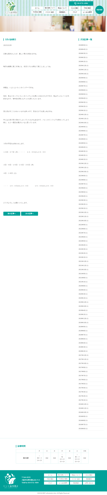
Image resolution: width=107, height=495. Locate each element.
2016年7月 (82, 425)
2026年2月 (82, 57)
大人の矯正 (74, 8)
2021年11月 (82, 265)
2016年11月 (82, 408)
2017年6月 (82, 380)
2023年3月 (82, 200)
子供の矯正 (87, 8)
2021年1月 (82, 282)
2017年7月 (82, 376)
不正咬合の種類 (37, 12)
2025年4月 (82, 98)
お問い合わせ (89, 483)
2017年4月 (82, 388)
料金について (62, 8)
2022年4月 (82, 245)
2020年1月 (82, 298)
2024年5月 (82, 143)
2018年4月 (82, 343)
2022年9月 (82, 225)
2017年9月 (82, 367)
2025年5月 (82, 94)
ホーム (37, 8)
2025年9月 (82, 78)
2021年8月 (82, 278)
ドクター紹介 (49, 12)
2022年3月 (82, 249)
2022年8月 (82, 229)
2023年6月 (82, 188)
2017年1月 (82, 400)
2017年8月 (82, 372)
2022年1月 (82, 257)
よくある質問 (87, 12)
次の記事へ (29, 213)
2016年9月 (82, 416)
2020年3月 (82, 294)
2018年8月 (82, 331)
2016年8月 (82, 420)
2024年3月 (82, 151)
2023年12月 (82, 163)
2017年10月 (82, 363)
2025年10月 (82, 74)
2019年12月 (82, 302)
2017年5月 (82, 384)
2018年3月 (82, 347)
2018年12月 (82, 318)
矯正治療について (50, 8)
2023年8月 (82, 180)
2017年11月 (82, 359)
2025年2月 (82, 106)
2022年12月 (82, 212)
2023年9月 (82, 176)
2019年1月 (82, 314)
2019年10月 (82, 306)
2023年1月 (82, 208)
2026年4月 (82, 49)
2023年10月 (82, 172)
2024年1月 (82, 159)
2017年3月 (82, 392)
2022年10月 (82, 221)
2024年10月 (82, 123)
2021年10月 (82, 270)
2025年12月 (82, 66)
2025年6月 (82, 90)
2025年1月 (82, 110)
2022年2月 (82, 253)
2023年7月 (82, 184)
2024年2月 (82, 155)
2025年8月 (82, 82)
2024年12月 (82, 115)
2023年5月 (82, 192)
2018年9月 (82, 327)
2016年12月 (82, 404)
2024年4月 (82, 147)
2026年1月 (82, 62)
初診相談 (99, 10)
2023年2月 (82, 204)
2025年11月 (82, 70)
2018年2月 (82, 351)
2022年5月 (82, 241)
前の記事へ (12, 213)
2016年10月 (82, 412)
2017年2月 (82, 396)
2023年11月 (82, 168)
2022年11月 (82, 216)
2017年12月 (82, 355)
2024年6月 (82, 139)
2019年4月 (82, 310)
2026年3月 (82, 53)
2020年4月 (82, 290)
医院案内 (62, 12)
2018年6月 (82, 339)
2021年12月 (82, 261)
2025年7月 (82, 86)
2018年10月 (82, 323)
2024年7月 (82, 135)
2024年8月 (82, 131)
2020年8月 (82, 286)
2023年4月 (82, 196)
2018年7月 (82, 335)
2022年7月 (82, 233)
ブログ (75, 12)
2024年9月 (82, 127)
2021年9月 (82, 274)
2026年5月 (82, 45)
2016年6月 (82, 429)
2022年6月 (82, 237)
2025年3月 (82, 102)
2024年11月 (82, 119)
